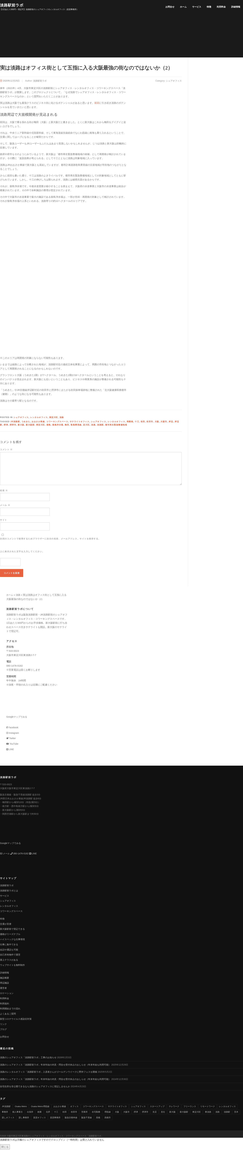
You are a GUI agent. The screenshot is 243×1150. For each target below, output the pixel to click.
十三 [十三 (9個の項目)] (56, 1112)
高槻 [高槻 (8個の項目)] (98, 1118)
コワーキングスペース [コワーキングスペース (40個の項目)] (93, 1107)
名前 (4, 491)
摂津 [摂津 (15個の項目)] (136, 1112)
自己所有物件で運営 (10, 955)
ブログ (3, 1030)
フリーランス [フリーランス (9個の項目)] (189, 1107)
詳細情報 (235, 7)
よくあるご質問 (8, 1014)
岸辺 (171, 422)
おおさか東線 (38, 422)
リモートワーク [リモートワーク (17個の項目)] (207, 1107)
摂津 (6, 425)
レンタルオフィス (39, 418)
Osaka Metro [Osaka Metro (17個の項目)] (21, 1107)
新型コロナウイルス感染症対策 (16, 1019)
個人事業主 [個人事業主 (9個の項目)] (17, 1112)
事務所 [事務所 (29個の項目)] (5, 1112)
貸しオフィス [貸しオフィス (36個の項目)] (8, 1118)
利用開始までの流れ (10, 1009)
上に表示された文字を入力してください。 (22, 552)
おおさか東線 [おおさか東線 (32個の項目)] (59, 1107)
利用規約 (4, 1004)
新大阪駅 (30, 425)
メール (5, 506)
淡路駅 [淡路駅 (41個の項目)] (227, 1112)
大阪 (157, 422)
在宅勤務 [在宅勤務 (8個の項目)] (96, 1112)
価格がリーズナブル (10, 935)
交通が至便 (5, 924)
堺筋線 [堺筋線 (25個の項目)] (107, 1112)
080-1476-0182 (19, 854)
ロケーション (7, 994)
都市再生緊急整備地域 (116, 425)
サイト (3, 520)
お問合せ (169, 7)
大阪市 (164, 422)
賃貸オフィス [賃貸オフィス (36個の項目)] (39, 1118)
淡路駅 (100, 425)
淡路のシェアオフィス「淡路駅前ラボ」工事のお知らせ (28, 1058)
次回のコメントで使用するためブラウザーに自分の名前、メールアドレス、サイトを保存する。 (50, 539)
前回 (96, 103)
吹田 (143, 422)
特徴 (209, 7)
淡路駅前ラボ (12, 5)
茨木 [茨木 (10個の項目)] (236, 1112)
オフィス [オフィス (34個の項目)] (74, 1107)
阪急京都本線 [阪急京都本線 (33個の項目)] (71, 1118)
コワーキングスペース (57, 422)
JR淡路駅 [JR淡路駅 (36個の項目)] (6, 1107)
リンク (3, 1024)
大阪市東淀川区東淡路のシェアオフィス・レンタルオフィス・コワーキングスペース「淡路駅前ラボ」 (55, 1136)
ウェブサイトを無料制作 (12, 965)
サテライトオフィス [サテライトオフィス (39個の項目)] (117, 1107)
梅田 (67, 425)
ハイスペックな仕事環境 (12, 940)
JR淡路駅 (15, 422)
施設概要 (4, 978)
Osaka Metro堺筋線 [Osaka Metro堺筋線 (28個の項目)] (40, 1107)
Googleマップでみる (16, 717)
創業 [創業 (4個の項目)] (39, 1112)
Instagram (12, 733)
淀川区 (86, 425)
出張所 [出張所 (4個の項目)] (30, 1112)
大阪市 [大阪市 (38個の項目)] (126, 1112)
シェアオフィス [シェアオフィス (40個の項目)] (138, 1107)
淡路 (62, 418)
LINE (10, 750)
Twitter (11, 739)
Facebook (12, 728)
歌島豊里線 (76, 425)
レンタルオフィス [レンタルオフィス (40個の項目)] (227, 1107)
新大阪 (21, 425)
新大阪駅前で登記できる (12, 929)
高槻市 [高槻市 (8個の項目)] (107, 1118)
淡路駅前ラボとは (9, 891)
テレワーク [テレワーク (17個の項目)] (174, 1107)
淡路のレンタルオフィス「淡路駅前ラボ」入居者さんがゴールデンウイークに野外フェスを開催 (48, 1072)
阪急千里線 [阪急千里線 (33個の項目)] (86, 1118)
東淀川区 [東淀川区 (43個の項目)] (196, 1112)
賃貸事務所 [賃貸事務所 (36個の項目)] (55, 1118)
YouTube (12, 744)
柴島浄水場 (57, 425)
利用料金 (221, 7)
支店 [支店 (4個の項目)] (154, 1112)
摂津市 (13, 425)
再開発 (130, 422)
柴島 (48, 425)
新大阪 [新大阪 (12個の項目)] (172, 1112)
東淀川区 (53, 418)
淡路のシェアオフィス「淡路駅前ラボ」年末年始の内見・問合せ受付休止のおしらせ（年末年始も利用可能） (55, 1065)
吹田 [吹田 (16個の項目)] (64, 1112)
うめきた (25, 422)
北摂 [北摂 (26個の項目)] (48, 1112)
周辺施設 (4, 983)
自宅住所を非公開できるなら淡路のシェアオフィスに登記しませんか (35, 1087)
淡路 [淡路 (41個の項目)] (217, 1112)
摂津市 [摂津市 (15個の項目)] (145, 1112)
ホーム (183, 7)
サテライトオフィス (79, 422)
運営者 (3, 989)
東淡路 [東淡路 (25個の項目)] (208, 1112)
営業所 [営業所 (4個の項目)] (84, 1112)
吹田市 (150, 422)
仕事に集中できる (9, 945)
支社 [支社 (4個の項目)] (163, 1112)
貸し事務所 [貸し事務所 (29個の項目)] (24, 1118)
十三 (137, 422)
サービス (196, 7)
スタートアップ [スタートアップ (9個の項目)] (157, 1107)
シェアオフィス (174, 81)
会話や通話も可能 (9, 950)
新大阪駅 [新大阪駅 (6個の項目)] (184, 1112)
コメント (6, 450)
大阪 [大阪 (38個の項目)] (117, 1112)
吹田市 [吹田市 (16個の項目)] (74, 1112)
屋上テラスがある (9, 960)
